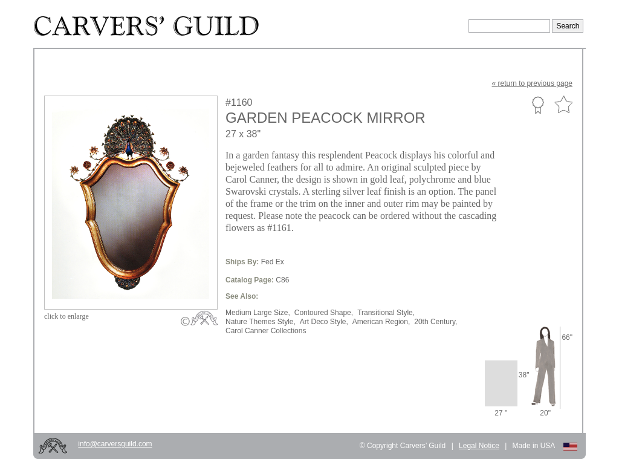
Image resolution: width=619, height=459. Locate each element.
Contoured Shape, (323, 312)
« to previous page (532, 83)
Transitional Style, (386, 312)
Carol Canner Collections (265, 331)
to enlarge (66, 316)
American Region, (381, 321)
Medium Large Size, (257, 312)
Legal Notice (479, 445)
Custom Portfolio (537, 105)
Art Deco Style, (324, 321)
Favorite (563, 105)
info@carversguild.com (115, 444)
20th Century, (435, 321)
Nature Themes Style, (260, 321)
